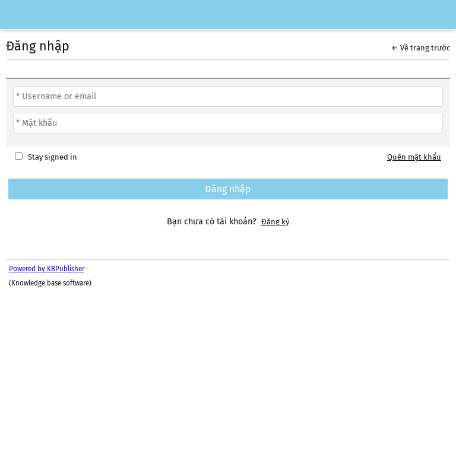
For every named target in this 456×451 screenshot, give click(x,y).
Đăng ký (275, 221)
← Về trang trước (420, 47)
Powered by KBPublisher (46, 269)
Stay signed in (52, 157)
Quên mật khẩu (414, 157)
